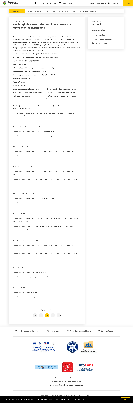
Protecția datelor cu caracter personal (66, 381)
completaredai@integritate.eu (63, 92)
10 (47, 315)
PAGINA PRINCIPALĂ (34, 11)
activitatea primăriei (70, 11)
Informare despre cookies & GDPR (66, 378)
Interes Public (51, 11)
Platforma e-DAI (19, 64)
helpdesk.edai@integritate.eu (30, 92)
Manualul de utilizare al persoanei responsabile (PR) (33, 68)
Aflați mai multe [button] (78, 399)
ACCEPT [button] (126, 399)
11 (53, 315)
